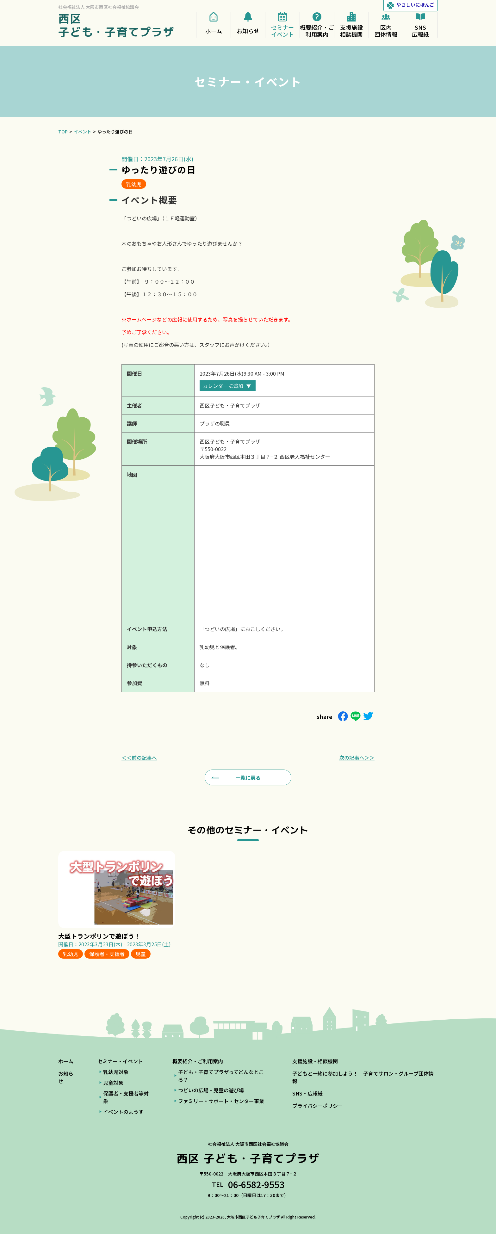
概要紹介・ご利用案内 (197, 1061)
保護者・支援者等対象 (126, 1097)
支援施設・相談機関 (315, 1061)
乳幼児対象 (115, 1072)
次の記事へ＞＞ (357, 757)
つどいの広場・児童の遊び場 (211, 1090)
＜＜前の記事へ (139, 757)
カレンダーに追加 (223, 386)
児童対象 (113, 1082)
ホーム (65, 1061)
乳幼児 (133, 184)
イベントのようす (123, 1111)
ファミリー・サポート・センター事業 (221, 1101)
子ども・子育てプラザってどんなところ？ (221, 1075)
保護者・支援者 (107, 954)
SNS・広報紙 (307, 1093)
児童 (141, 954)
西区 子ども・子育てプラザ (116, 25)
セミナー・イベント (120, 1061)
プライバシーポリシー (317, 1105)
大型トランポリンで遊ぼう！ (99, 936)
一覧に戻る (248, 777)
